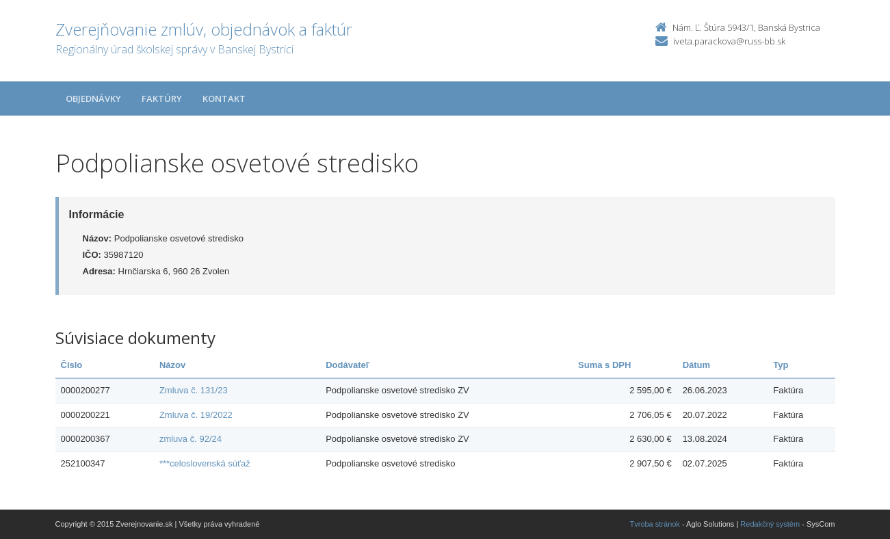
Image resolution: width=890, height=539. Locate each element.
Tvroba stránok (655, 524)
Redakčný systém (770, 524)
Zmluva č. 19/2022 (196, 415)
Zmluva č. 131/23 (193, 390)
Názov (172, 365)
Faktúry (162, 98)
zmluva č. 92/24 (190, 439)
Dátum (696, 365)
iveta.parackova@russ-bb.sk (729, 41)
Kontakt (224, 98)
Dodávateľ (347, 365)
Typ (780, 365)
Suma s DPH (604, 365)
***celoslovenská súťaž (204, 463)
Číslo (72, 365)
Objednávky (93, 98)
